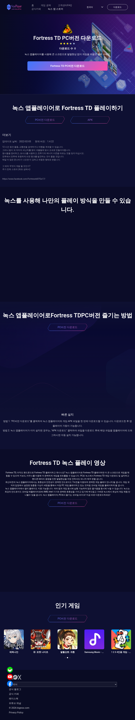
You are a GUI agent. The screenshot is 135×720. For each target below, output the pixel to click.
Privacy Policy (16, 712)
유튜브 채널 (15, 703)
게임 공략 (46, 5)
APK (90, 119)
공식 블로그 (15, 689)
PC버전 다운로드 (45, 119)
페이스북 (13, 698)
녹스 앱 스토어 (55, 9)
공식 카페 (14, 694)
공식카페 (36, 9)
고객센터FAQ (65, 5)
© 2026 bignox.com (19, 707)
